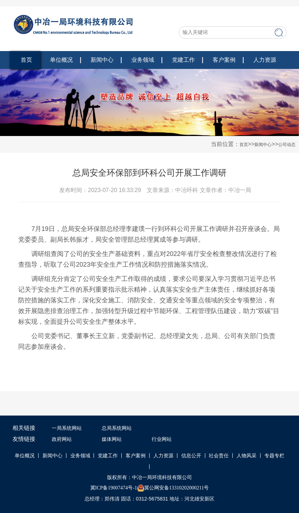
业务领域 (142, 60)
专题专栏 (274, 455)
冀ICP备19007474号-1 (113, 488)
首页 (26, 60)
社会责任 (219, 455)
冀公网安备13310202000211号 (176, 488)
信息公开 (191, 455)
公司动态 (286, 144)
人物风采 (247, 455)
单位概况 (61, 60)
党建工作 (183, 60)
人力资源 (264, 60)
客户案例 (224, 60)
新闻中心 (102, 60)
